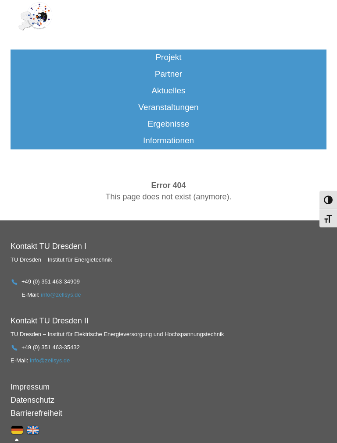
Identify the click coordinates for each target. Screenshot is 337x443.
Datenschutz (32, 400)
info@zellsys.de (61, 294)
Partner (168, 73)
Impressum (30, 387)
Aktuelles (168, 90)
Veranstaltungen (168, 107)
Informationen (168, 140)
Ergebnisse (168, 123)
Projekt (168, 57)
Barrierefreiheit (36, 413)
